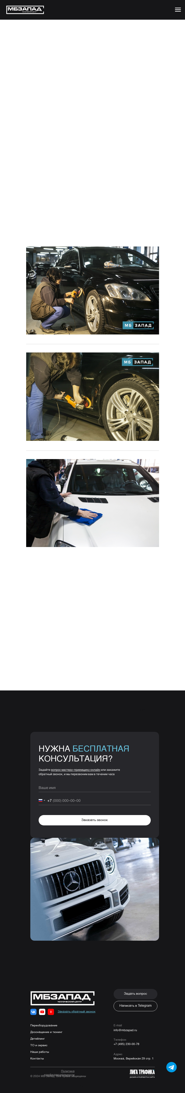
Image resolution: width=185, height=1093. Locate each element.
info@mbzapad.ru (125, 1030)
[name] (95, 787)
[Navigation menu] (178, 10)
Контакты (37, 1058)
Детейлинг (37, 1038)
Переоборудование (43, 1025)
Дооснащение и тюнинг (46, 1032)
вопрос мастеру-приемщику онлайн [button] (75, 769)
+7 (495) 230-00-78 (126, 1044)
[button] (135, 994)
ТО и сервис (38, 1045)
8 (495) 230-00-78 (75, 551)
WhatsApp (55, 556)
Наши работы (39, 1052)
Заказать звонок (94, 820)
